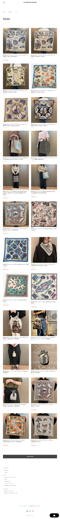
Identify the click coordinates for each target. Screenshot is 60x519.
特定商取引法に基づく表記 (10, 485)
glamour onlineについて (10, 477)
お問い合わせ (7, 481)
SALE (6, 472)
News (6, 479)
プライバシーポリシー (9, 483)
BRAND (10, 12)
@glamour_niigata (9, 491)
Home (4, 12)
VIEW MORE (30, 456)
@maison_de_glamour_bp (11, 493)
